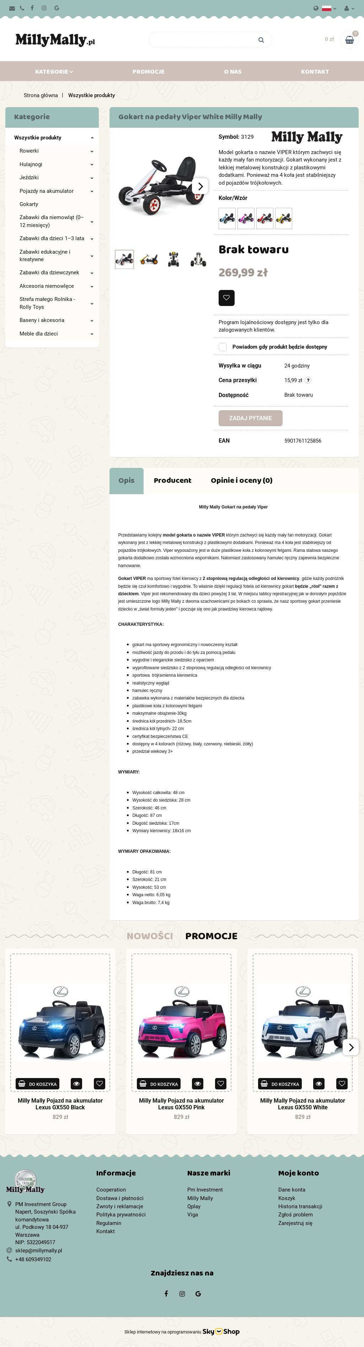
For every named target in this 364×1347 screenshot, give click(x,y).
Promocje (149, 73)
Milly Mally (200, 1198)
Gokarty (29, 204)
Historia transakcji (300, 1206)
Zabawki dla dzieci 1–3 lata (56, 238)
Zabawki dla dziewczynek (56, 272)
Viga (192, 1214)
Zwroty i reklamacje (119, 1206)
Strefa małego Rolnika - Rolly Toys (56, 303)
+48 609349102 (33, 1259)
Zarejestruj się (295, 1223)
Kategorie (54, 73)
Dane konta (291, 1190)
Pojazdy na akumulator (56, 191)
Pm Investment (205, 1190)
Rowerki (56, 151)
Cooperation (111, 1190)
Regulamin (108, 1223)
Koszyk (286, 1198)
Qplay (193, 1206)
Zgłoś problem (295, 1214)
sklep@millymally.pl (38, 1250)
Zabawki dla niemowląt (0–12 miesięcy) (56, 221)
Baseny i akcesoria (56, 320)
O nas (233, 73)
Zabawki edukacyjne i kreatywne (56, 256)
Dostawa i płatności (120, 1198)
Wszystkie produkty (53, 137)
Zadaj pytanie (250, 418)
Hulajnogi (56, 164)
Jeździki (56, 177)
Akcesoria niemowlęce (56, 286)
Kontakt (315, 73)
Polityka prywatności (121, 1214)
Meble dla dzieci (56, 334)
